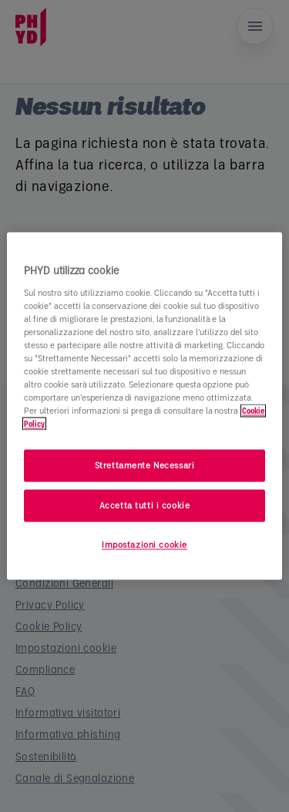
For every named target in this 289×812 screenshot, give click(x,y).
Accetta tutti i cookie (144, 506)
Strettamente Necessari (145, 466)
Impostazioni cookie (144, 545)
